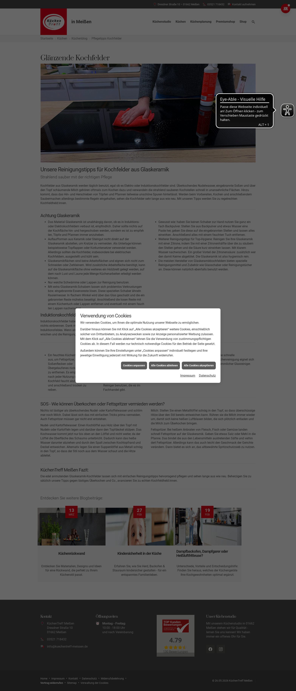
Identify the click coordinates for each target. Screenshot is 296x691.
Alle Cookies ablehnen (164, 365)
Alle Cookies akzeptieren (199, 365)
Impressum (187, 375)
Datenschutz (207, 375)
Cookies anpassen (134, 365)
